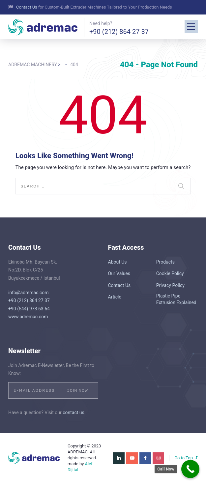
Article (114, 296)
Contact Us (27, 7)
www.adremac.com (28, 316)
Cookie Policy (170, 273)
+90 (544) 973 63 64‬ (29, 308)
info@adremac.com (28, 292)
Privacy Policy (170, 285)
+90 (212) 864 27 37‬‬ (119, 32)
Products (165, 262)
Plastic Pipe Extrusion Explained (176, 299)
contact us (73, 412)
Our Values (119, 273)
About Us (117, 262)
